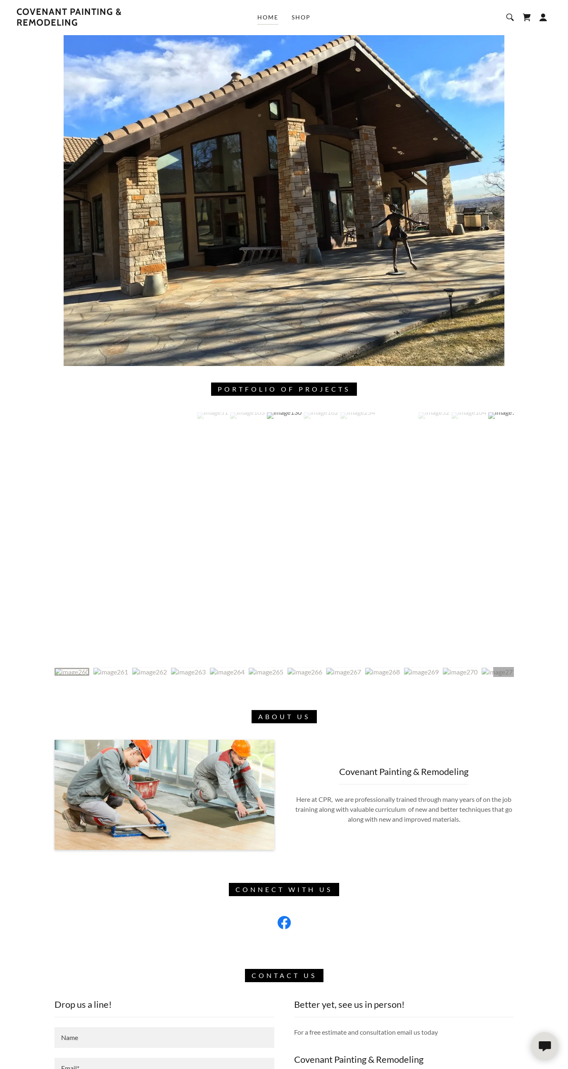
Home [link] (267, 17)
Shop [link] (301, 17)
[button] (543, 17)
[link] (90, 23)
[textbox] (164, 1037)
